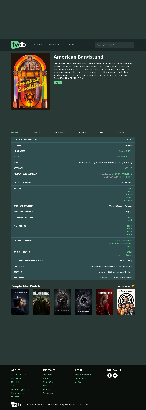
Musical (129, 194)
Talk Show (128, 200)
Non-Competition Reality (121, 243)
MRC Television (125, 176)
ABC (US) (128, 168)
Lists (45, 385)
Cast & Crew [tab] (59, 132)
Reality (129, 197)
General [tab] (15, 132)
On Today (47, 374)
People (46, 389)
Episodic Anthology (124, 240)
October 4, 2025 (125, 156)
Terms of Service (83, 374)
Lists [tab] (102, 132)
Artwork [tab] (83, 132)
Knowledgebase (18, 393)
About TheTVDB (18, 374)
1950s (130, 225)
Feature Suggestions (20, 389)
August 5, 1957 (126, 151)
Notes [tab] (121, 132)
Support (70, 44)
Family (130, 191)
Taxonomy (48, 393)
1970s (130, 231)
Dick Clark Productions (122, 173)
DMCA (78, 381)
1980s (130, 234)
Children (129, 188)
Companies (48, 381)
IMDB (130, 251)
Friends (129, 220)
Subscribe (15, 381)
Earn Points (53, 44)
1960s (130, 228)
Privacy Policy (81, 378)
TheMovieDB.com (124, 255)
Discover (37, 44)
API (12, 385)
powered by (126, 286)
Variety (129, 246)
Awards (46, 378)
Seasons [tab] (36, 132)
